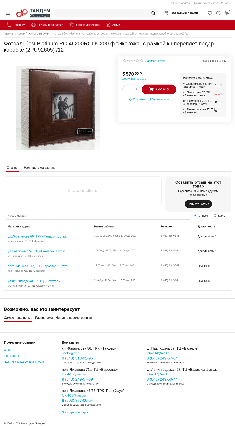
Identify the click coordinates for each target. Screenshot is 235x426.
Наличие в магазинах (39, 167)
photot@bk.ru (71, 353)
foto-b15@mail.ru (74, 374)
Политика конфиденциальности (24, 361)
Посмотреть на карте (75, 412)
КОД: (204, 61)
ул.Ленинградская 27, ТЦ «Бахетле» (34, 281)
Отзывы (12, 167)
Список (201, 215)
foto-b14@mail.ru (158, 353)
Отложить (137, 99)
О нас (7, 349)
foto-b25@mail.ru (74, 395)
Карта (219, 215)
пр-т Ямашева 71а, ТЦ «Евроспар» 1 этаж (38, 266)
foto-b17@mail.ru (158, 374)
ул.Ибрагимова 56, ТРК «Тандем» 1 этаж (37, 236)
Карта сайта (11, 355)
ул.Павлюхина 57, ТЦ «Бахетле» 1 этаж (36, 251)
